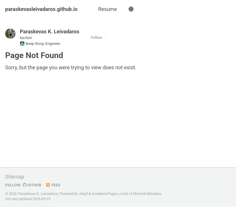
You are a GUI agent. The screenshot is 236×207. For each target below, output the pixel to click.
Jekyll (83, 194)
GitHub (32, 185)
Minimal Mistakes (147, 194)
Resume (107, 9)
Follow (96, 37)
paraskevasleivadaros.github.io (41, 9)
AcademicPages (104, 194)
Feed (53, 185)
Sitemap (14, 177)
